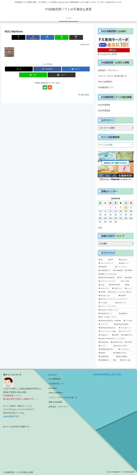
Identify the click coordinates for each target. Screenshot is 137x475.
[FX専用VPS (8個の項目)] (106, 267)
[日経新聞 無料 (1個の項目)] (106, 356)
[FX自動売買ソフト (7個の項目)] (105, 270)
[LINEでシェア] (61, 37)
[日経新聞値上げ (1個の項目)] (105, 360)
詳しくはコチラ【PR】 (108, 54)
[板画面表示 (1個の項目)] (125, 313)
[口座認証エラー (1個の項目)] (104, 335)
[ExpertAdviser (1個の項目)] (104, 342)
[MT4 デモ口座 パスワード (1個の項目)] (115, 317)
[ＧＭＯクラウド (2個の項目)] (104, 288)
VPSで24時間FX (105, 82)
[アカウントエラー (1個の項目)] (125, 331)
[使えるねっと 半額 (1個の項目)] (123, 345)
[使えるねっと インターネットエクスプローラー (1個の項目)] (115, 299)
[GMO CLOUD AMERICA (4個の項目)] (107, 277)
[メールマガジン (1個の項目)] (125, 349)
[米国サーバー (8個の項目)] (125, 263)
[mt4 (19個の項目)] (102, 259)
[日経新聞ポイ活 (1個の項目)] (126, 335)
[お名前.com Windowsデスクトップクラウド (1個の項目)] (115, 338)
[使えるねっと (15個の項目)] (125, 259)
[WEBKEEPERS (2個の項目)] (116, 284)
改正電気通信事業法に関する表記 (107, 374)
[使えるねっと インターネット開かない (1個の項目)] (120, 292)
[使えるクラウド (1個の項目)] (124, 302)
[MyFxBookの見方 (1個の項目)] (117, 342)
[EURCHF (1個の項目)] (128, 342)
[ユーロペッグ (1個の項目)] (105, 324)
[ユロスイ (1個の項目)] (105, 345)
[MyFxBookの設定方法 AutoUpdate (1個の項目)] (110, 320)
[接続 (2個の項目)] (128, 284)
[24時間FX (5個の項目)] (128, 270)
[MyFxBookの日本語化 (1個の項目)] (123, 324)
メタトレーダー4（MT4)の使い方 (112, 76)
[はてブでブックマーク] (47, 37)
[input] (116, 144)
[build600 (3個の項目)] (128, 277)
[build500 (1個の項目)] (115, 335)
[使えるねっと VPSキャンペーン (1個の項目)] (115, 310)
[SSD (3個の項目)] (120, 277)
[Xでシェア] (18, 37)
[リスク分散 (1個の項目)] (106, 302)
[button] (76, 37)
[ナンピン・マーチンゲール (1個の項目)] (115, 306)
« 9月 (100, 228)
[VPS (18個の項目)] (113, 259)
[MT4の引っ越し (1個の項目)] (126, 360)
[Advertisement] (23, 447)
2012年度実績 (104, 111)
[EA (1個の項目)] (115, 360)
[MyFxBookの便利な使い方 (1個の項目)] (108, 328)
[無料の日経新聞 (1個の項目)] (124, 356)
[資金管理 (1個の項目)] (125, 295)
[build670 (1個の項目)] (105, 353)
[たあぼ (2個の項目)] (103, 284)
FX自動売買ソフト (106, 87)
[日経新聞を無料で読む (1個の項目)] (107, 349)
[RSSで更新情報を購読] (50, 87)
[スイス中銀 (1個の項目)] (128, 320)
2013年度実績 (104, 105)
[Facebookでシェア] (33, 37)
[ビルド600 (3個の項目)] (127, 281)
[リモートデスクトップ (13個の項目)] (108, 263)
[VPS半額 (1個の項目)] (102, 292)
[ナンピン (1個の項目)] (128, 288)
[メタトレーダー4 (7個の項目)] (123, 267)
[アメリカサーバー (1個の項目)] (125, 328)
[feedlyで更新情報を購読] (45, 87)
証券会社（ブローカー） (108, 70)
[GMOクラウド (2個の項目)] (117, 288)
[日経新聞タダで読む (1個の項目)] (122, 353)
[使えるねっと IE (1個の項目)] (107, 295)
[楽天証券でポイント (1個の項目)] (108, 313)
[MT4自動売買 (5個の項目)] (118, 270)
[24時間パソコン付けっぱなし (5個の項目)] (115, 274)
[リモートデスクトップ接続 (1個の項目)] (108, 331)
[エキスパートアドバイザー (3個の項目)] (109, 281)
